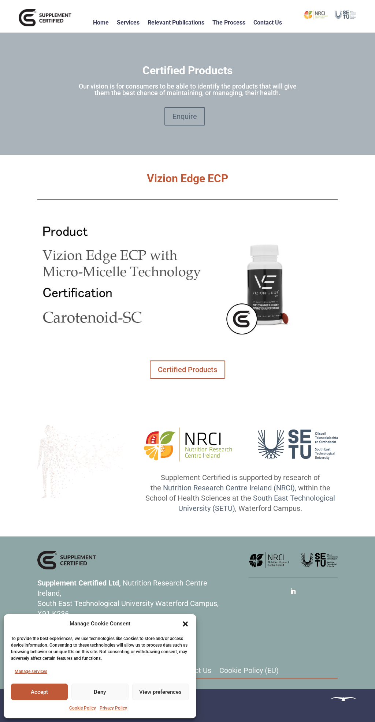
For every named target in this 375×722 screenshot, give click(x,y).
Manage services (31, 671)
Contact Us (267, 22)
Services (128, 22)
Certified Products (187, 369)
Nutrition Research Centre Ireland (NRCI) (229, 487)
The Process (228, 22)
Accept (39, 692)
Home (101, 22)
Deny (100, 692)
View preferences (160, 692)
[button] (185, 624)
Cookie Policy (82, 708)
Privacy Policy (113, 708)
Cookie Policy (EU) (249, 670)
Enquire (184, 116)
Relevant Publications (176, 22)
